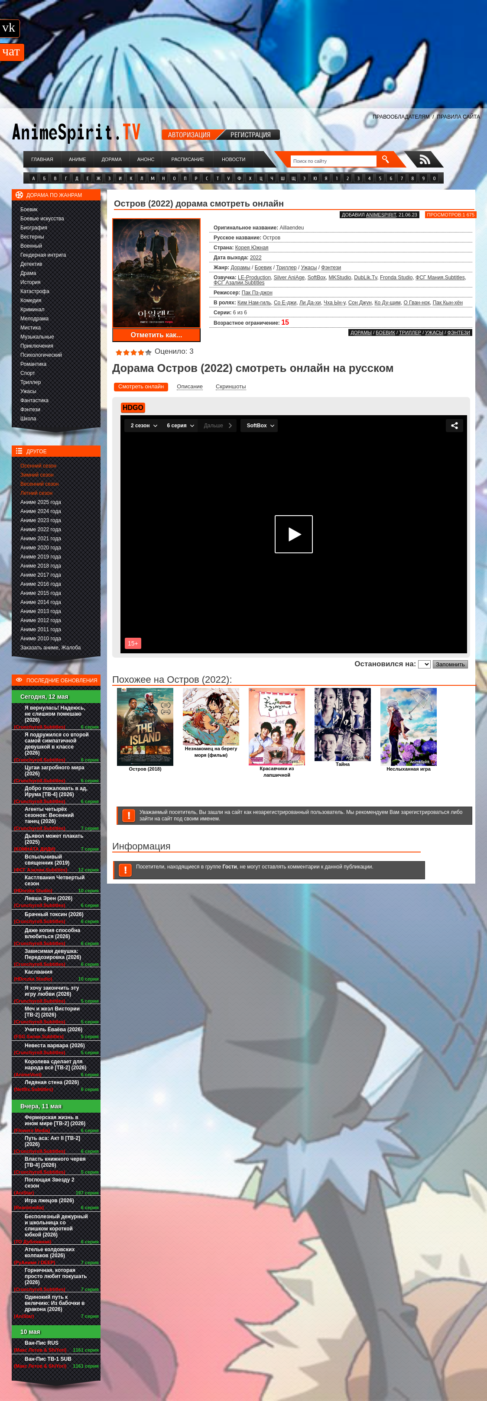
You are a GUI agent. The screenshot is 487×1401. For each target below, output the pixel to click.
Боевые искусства (42, 219)
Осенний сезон (38, 466)
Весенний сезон (39, 484)
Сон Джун (360, 303)
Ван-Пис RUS (41, 1343)
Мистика (30, 328)
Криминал (32, 310)
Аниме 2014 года (40, 602)
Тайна (343, 762)
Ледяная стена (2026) (52, 1082)
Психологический (41, 355)
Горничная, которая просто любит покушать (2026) (56, 1276)
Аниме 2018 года (40, 566)
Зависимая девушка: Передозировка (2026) (53, 954)
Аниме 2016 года (40, 584)
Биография (33, 228)
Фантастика (34, 400)
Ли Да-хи (310, 303)
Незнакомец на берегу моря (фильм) (211, 749)
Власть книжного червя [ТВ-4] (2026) (55, 1162)
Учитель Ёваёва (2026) (53, 1030)
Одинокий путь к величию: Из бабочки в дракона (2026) (54, 1303)
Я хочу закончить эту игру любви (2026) (52, 991)
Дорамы (240, 268)
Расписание (188, 159)
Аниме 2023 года (40, 520)
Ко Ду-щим (388, 303)
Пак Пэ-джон (257, 293)
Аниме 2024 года (40, 511)
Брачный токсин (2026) (54, 914)
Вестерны (32, 237)
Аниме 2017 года (40, 575)
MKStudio (340, 277)
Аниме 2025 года (40, 502)
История (30, 282)
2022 (256, 258)
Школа (28, 419)
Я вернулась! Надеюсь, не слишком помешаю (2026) (55, 714)
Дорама (111, 159)
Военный (31, 246)
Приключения (36, 346)
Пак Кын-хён (448, 303)
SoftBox (317, 277)
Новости (233, 159)
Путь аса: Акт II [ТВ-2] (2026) (52, 1141)
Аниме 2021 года (40, 539)
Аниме (77, 159)
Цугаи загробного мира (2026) (54, 771)
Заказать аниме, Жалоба (50, 648)
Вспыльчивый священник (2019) (47, 860)
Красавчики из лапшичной (277, 769)
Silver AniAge (289, 277)
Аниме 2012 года (40, 620)
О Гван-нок (416, 303)
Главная (42, 159)
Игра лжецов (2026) (49, 1201)
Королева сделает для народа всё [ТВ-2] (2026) (56, 1065)
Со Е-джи (285, 303)
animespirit (381, 214)
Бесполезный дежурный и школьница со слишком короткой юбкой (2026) (56, 1226)
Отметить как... (156, 335)
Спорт (27, 373)
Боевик (29, 210)
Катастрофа (34, 291)
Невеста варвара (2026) (55, 1046)
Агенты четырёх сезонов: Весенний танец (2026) (49, 815)
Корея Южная (252, 248)
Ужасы (28, 391)
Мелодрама (34, 319)
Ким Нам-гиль (254, 303)
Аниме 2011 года (40, 629)
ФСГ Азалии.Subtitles (239, 283)
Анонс (146, 159)
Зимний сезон (37, 475)
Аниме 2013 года (40, 611)
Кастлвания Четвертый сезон (54, 881)
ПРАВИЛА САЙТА (458, 117)
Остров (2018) (145, 767)
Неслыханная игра (408, 767)
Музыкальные (37, 337)
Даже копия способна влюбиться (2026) (52, 933)
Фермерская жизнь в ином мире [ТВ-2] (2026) (55, 1120)
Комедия (31, 300)
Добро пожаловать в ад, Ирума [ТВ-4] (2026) (56, 791)
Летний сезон (36, 493)
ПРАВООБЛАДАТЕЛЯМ (401, 117)
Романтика (33, 364)
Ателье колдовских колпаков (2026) (50, 1252)
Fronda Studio (396, 277)
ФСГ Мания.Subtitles (440, 277)
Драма (28, 273)
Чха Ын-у (334, 303)
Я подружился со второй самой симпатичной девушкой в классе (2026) (57, 744)
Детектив (31, 264)
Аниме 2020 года (40, 548)
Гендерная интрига (43, 255)
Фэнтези (30, 410)
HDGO (133, 407)
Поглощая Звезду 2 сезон (50, 1183)
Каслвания (38, 972)
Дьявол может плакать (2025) (54, 839)
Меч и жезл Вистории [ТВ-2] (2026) (52, 1012)
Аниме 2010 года (40, 639)
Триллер (30, 382)
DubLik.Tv (365, 277)
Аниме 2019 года (40, 557)
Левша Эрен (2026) (48, 898)
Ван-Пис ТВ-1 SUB (48, 1359)
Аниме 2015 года (40, 593)
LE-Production (254, 277)
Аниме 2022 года (40, 529)
